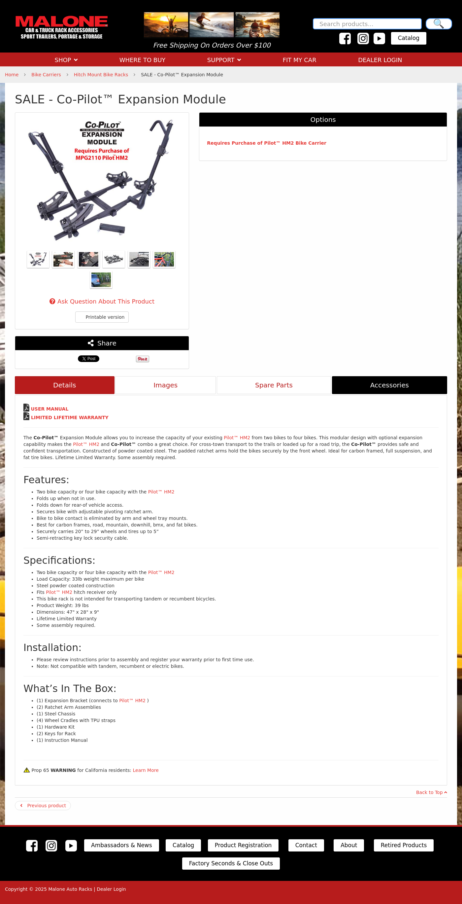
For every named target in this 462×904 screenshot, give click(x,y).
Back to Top (431, 792)
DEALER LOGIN (380, 59)
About (349, 845)
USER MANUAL (49, 409)
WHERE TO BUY (142, 59)
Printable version (102, 317)
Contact (306, 845)
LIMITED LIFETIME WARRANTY (70, 417)
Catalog (408, 38)
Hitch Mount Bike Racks (101, 74)
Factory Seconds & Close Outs (231, 863)
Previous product (43, 805)
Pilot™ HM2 (237, 437)
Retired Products (404, 845)
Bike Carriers (46, 74)
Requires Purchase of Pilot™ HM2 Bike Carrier (266, 143)
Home (11, 74)
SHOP (66, 59)
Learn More (145, 770)
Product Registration (243, 845)
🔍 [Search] (439, 23)
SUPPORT (224, 59)
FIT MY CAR (299, 59)
